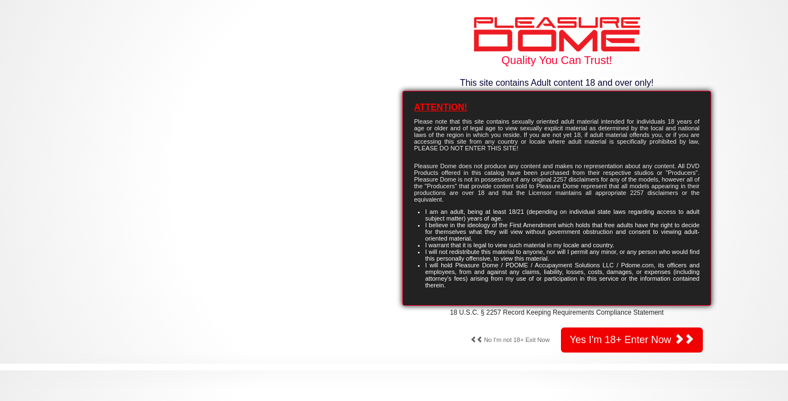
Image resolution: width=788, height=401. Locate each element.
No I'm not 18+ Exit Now (510, 339)
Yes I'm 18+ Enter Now (632, 339)
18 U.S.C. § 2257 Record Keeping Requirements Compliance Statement (556, 312)
